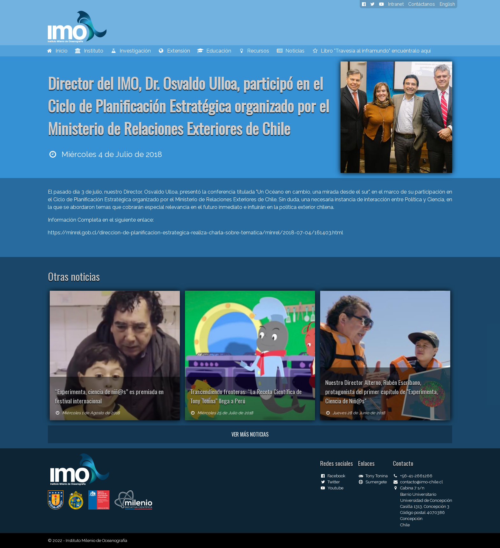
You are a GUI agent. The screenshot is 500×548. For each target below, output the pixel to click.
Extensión (174, 51)
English (447, 4)
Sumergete (372, 482)
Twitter (330, 482)
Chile (405, 525)
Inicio (57, 51)
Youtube (331, 488)
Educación (214, 51)
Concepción (411, 518)
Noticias (290, 51)
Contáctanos (421, 4)
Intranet (396, 4)
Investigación (130, 51)
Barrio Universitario (418, 494)
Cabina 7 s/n (408, 488)
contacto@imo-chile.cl (418, 482)
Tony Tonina (373, 475)
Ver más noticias (250, 434)
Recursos (253, 51)
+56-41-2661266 (412, 475)
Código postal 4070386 (422, 512)
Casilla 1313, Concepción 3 (424, 506)
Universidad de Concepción (426, 500)
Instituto (89, 51)
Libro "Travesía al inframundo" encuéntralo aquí (371, 51)
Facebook (332, 475)
